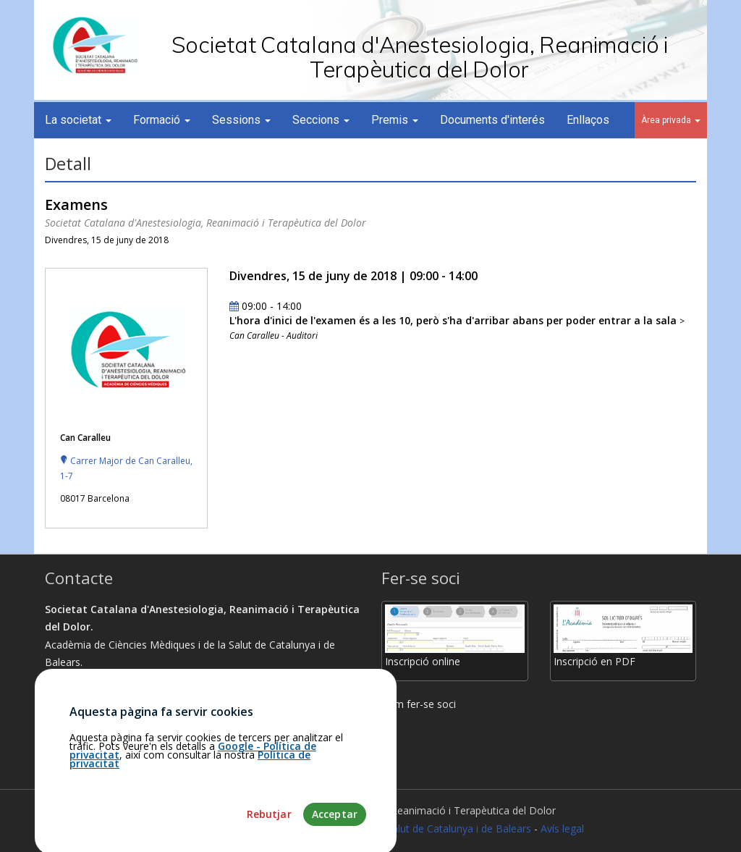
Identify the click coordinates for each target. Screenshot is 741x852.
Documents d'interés (492, 120)
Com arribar (79, 715)
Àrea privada (670, 120)
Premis (394, 120)
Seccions (321, 120)
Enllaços (588, 120)
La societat (78, 120)
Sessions (241, 120)
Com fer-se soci (418, 704)
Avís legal (562, 828)
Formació (161, 120)
